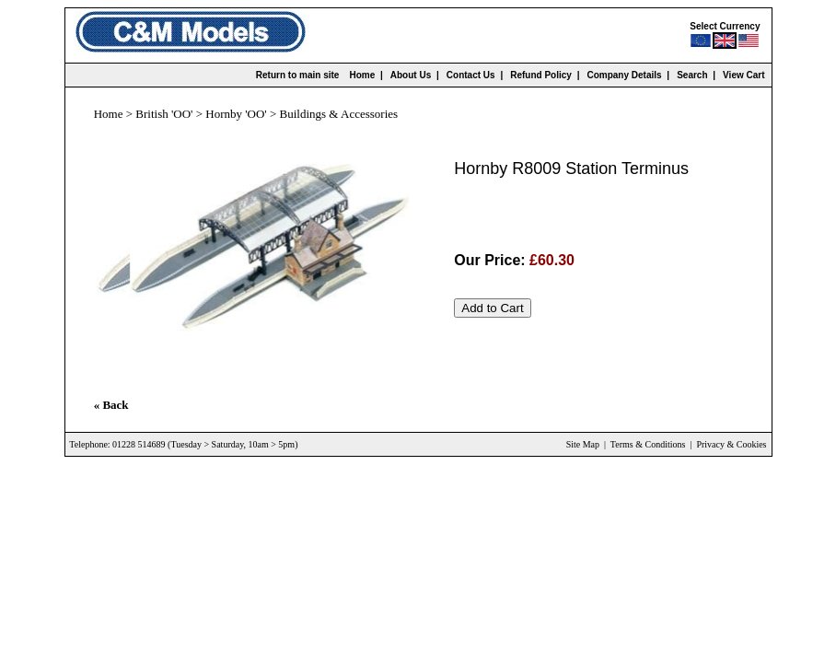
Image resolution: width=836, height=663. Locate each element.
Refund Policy (541, 75)
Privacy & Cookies (731, 444)
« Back (111, 405)
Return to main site (298, 75)
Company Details (623, 75)
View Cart (743, 75)
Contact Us (471, 75)
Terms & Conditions (648, 444)
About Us (410, 75)
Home (362, 75)
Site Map (582, 444)
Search (692, 75)
